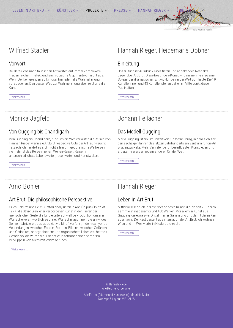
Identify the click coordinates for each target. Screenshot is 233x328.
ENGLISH (183, 10)
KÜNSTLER (66, 10)
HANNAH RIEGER (152, 10)
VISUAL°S (128, 299)
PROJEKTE (94, 10)
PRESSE (120, 10)
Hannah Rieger (118, 284)
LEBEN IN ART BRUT (29, 10)
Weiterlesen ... (19, 97)
